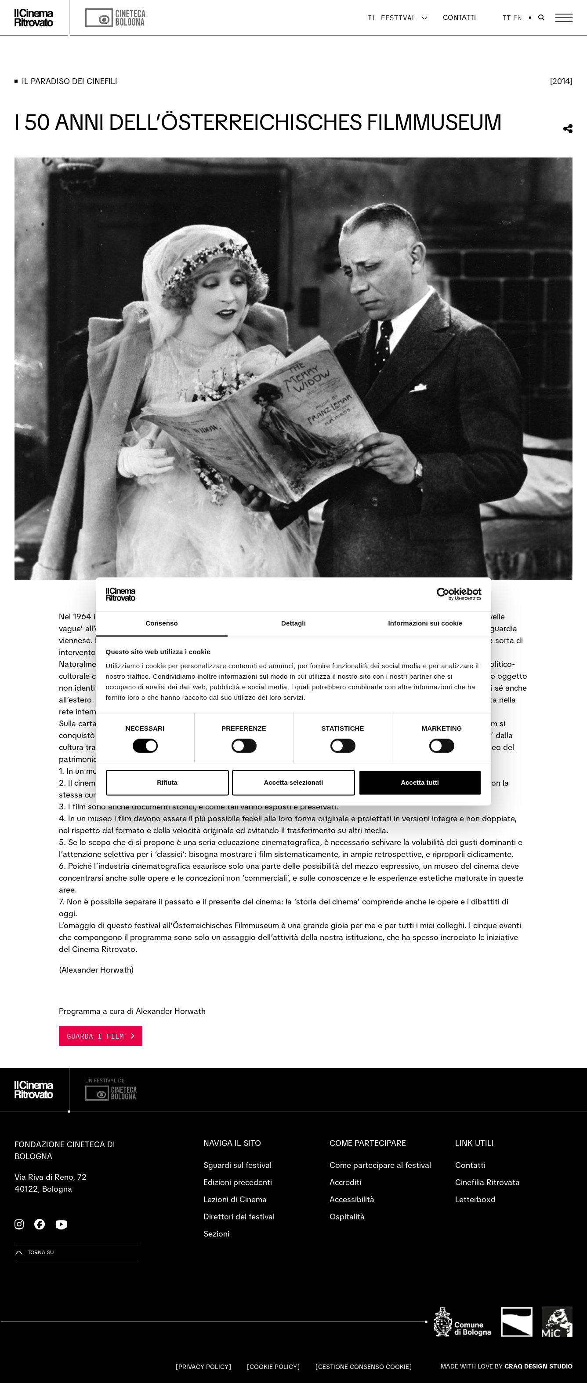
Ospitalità (347, 1216)
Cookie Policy (273, 1367)
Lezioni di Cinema (235, 1199)
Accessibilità (352, 1199)
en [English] (517, 17)
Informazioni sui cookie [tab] (425, 623)
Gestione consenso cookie (363, 1367)
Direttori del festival (239, 1216)
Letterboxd (475, 1199)
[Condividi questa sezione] (568, 129)
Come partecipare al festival (380, 1165)
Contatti (459, 17)
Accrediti (345, 1182)
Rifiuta (167, 782)
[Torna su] (34, 1252)
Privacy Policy (203, 1367)
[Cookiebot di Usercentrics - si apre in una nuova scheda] (443, 594)
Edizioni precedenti (237, 1182)
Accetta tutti (420, 782)
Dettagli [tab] (293, 623)
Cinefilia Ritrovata (487, 1182)
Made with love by (507, 1366)
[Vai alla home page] (33, 17)
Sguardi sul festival (237, 1165)
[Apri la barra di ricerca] (541, 18)
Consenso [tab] (161, 623)
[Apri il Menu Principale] (564, 18)
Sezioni (216, 1234)
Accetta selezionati (293, 782)
